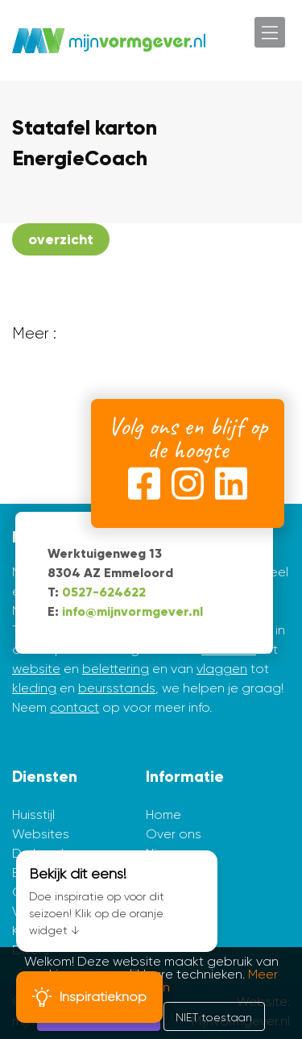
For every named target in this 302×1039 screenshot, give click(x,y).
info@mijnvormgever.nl (132, 611)
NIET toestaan (214, 1017)
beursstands (116, 688)
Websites (40, 834)
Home (163, 814)
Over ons (173, 834)
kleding (34, 688)
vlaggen (222, 668)
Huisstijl (33, 814)
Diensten (44, 776)
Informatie (185, 776)
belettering (115, 668)
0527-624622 (104, 592)
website (36, 668)
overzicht (60, 239)
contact (74, 707)
